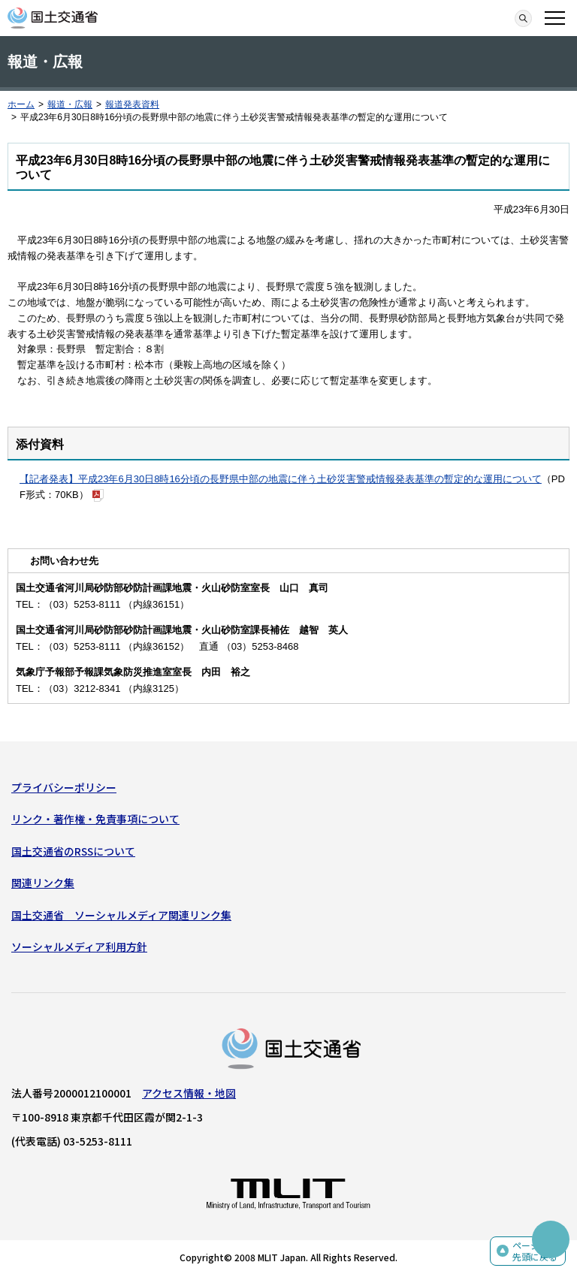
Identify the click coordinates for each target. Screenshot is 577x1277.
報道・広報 (69, 104)
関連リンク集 (42, 882)
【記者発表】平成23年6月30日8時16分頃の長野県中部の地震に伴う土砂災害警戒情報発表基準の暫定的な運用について (281, 479)
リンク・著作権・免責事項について (95, 818)
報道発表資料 (132, 104)
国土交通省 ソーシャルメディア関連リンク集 (121, 914)
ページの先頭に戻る (534, 1251)
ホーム (21, 104)
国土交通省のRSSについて (73, 851)
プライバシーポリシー (63, 787)
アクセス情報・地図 (189, 1092)
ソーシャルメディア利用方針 (79, 946)
